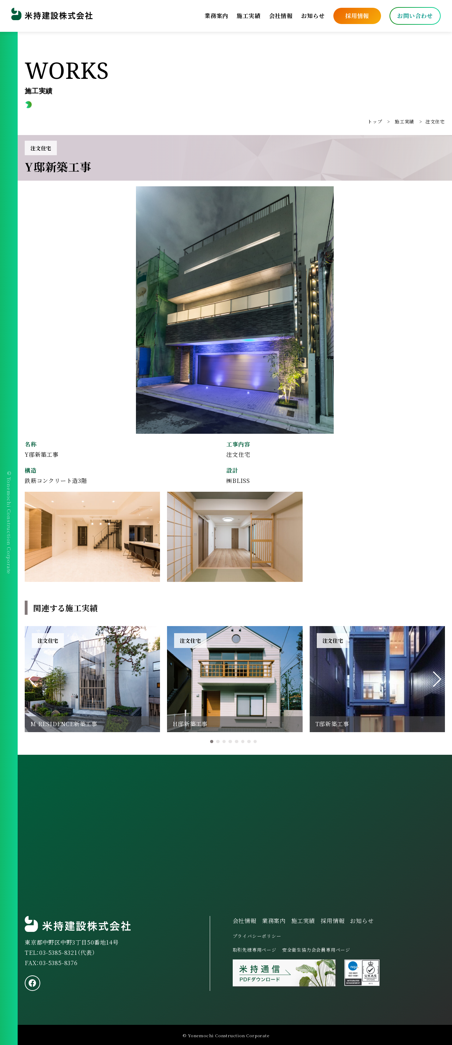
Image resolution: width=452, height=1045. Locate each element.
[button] (33, 679)
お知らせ (313, 16)
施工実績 (248, 16)
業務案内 (216, 16)
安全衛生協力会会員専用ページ (316, 949)
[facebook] (32, 983)
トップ (375, 121)
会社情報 (281, 16)
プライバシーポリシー (257, 936)
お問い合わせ (415, 16)
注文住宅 (435, 121)
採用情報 (357, 16)
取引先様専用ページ (254, 949)
